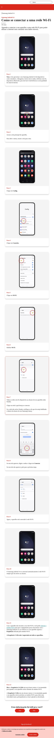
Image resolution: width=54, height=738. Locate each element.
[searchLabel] (41, 2)
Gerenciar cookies (20, 734)
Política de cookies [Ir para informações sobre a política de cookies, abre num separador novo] (7, 731)
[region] (27, 732)
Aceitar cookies (33, 734)
